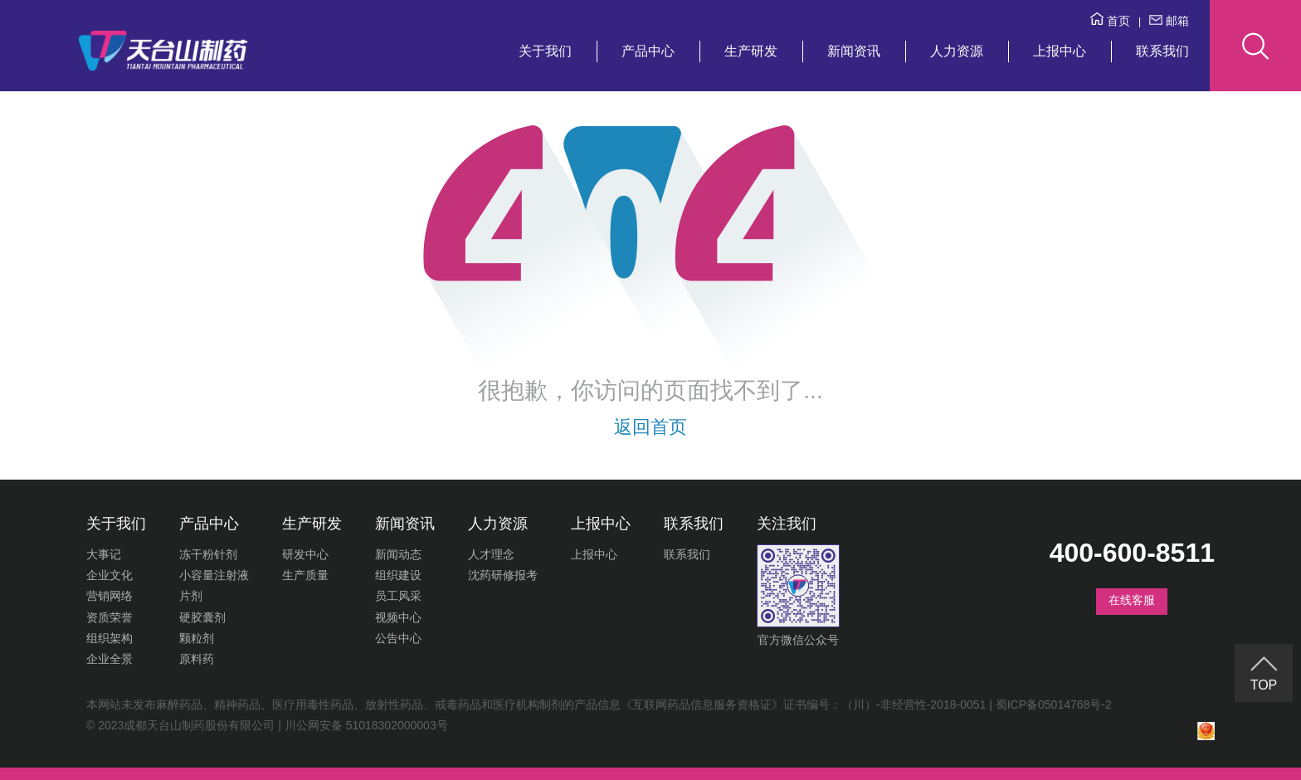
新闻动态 (398, 554)
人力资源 (956, 51)
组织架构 (109, 638)
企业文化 (109, 575)
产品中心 (648, 51)
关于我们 (545, 51)
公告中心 (398, 638)
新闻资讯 (853, 51)
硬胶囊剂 (202, 617)
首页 (1110, 20)
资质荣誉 (109, 617)
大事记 (103, 554)
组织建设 (398, 575)
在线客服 (1132, 600)
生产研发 (750, 51)
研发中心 (305, 554)
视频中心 (398, 617)
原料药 (196, 658)
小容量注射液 (214, 575)
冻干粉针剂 (208, 554)
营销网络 (109, 595)
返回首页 (650, 427)
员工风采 (398, 595)
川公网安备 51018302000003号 (366, 725)
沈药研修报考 (503, 575)
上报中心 (1059, 51)
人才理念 (491, 554)
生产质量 (305, 575)
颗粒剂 (196, 638)
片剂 (190, 595)
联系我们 (1162, 51)
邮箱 (1169, 20)
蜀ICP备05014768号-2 (1054, 704)
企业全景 (109, 658)
